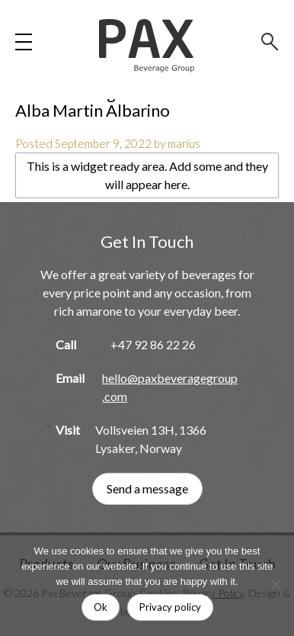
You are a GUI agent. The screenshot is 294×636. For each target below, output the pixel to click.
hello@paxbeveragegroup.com (170, 387)
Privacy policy (170, 607)
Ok (100, 607)
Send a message (147, 488)
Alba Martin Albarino (92, 110)
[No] (275, 584)
